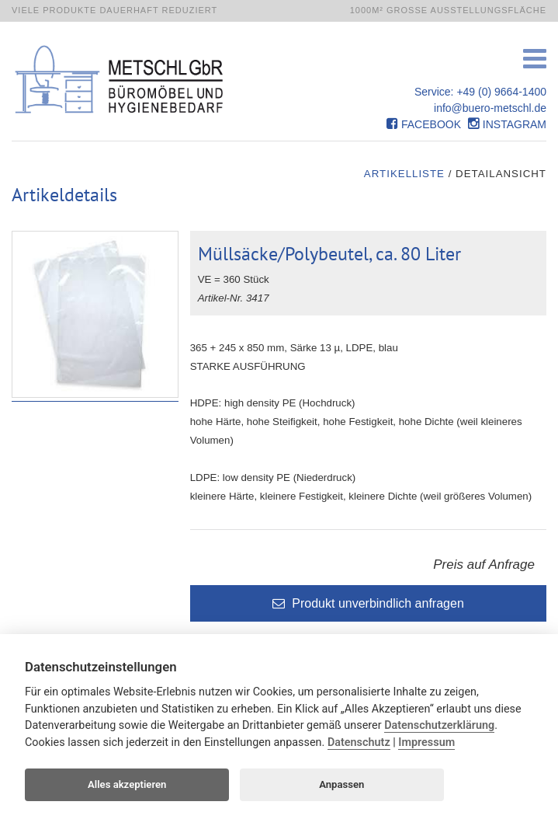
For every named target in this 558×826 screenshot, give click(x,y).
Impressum (426, 742)
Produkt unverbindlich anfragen (368, 603)
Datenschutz (359, 742)
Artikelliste (404, 173)
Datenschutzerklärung (439, 725)
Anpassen (341, 784)
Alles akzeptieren (127, 784)
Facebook (423, 124)
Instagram (507, 124)
